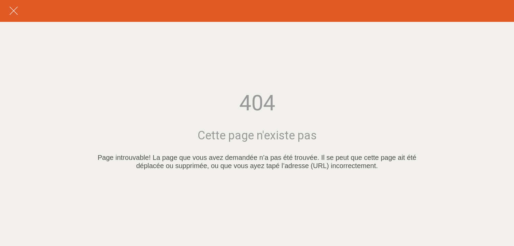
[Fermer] (14, 11)
